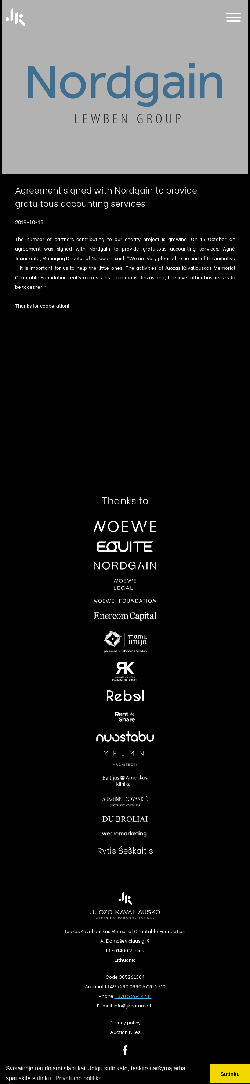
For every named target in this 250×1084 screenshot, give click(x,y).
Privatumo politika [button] (78, 1078)
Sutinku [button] (230, 1074)
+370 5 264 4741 (133, 995)
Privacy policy (125, 1022)
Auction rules (125, 1031)
